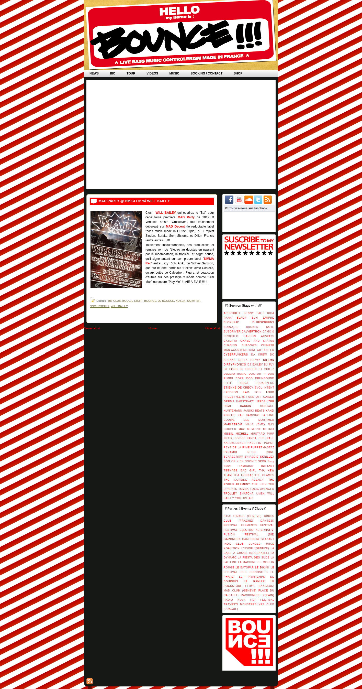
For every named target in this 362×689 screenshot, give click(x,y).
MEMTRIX (254, 429)
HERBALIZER (265, 401)
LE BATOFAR (244, 567)
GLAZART (267, 539)
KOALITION (232, 548)
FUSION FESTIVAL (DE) (249, 534)
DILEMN (268, 360)
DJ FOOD (231, 369)
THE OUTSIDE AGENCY (244, 479)
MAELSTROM (233, 424)
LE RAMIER (254, 581)
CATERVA (230, 340)
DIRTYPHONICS (235, 364)
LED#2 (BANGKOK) (259, 586)
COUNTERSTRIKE (243, 350)
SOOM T (251, 461)
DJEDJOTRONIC (235, 373)
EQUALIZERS (265, 383)
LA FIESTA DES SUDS (253, 557)
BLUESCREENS (263, 322)
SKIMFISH (193, 300)
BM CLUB (114, 300)
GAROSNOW (251, 539)
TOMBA (244, 489)
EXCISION (231, 392)
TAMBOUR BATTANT (256, 466)
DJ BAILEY (255, 364)
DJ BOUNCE (166, 300)
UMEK (260, 493)
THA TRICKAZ (243, 475)
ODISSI (239, 438)
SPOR (262, 461)
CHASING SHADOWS (240, 345)
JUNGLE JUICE (261, 543)
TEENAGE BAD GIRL (240, 470)
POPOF (269, 443)
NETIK (228, 438)
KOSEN (181, 300)
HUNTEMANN (233, 410)
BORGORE (231, 327)
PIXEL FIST (255, 443)
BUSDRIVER (232, 331)
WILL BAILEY (165, 212)
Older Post (212, 328)
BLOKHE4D (231, 322)
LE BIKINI (262, 567)
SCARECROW (233, 456)
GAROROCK (232, 539)
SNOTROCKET (99, 306)
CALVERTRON (252, 331)
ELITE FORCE (236, 383)
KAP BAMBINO (248, 415)
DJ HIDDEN (248, 369)
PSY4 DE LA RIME (237, 447)
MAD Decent (175, 226)
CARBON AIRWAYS (258, 336)
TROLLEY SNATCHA (239, 493)
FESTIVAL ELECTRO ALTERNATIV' (249, 530)
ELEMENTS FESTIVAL (257, 525)
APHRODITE (232, 313)
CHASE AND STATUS (257, 340)
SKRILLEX (267, 456)
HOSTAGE (267, 406)
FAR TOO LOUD (258, 392)
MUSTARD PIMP (262, 433)
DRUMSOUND (264, 378)
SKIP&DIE (251, 456)
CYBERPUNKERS (236, 354)
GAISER (268, 396)
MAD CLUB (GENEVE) (240, 590)
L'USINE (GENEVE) (255, 548)
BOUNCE (150, 300)
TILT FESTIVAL (262, 599)
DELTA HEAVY (249, 360)
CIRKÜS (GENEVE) (247, 516)
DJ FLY (269, 364)
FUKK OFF (254, 396)
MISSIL (229, 433)
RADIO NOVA (235, 599)
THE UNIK (259, 484)
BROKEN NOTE (260, 327)
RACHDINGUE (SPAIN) (257, 595)
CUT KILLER (265, 350)
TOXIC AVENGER (262, 489)
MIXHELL (242, 433)
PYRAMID (230, 452)
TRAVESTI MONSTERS (240, 604)
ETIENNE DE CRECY (238, 387)
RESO (251, 452)
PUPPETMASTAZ (262, 447)
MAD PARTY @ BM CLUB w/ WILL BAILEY (134, 201)
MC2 (242, 429)
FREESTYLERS (234, 396)
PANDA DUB (256, 438)
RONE (270, 452)
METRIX (268, 429)
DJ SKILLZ (266, 369)
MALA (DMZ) (255, 424)
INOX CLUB (234, 543)
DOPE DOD (244, 378)
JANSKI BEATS (254, 410)
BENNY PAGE (254, 313)
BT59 (227, 516)
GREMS (229, 401)
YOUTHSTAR (244, 498)
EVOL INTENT (264, 387)
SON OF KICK (234, 461)
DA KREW (259, 354)
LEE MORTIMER (259, 419)
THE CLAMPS (264, 475)
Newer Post (92, 328)
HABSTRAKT (245, 401)
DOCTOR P (257, 373)
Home (153, 328)
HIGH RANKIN (237, 406)
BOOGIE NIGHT (132, 300)
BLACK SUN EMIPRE (255, 317)
